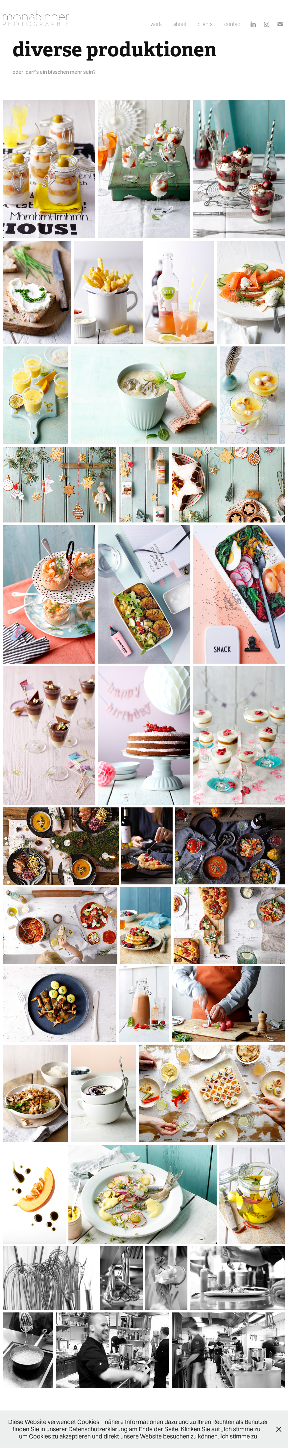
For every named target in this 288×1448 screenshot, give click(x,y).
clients (205, 24)
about (179, 24)
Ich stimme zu (238, 1436)
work (156, 24)
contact (233, 24)
